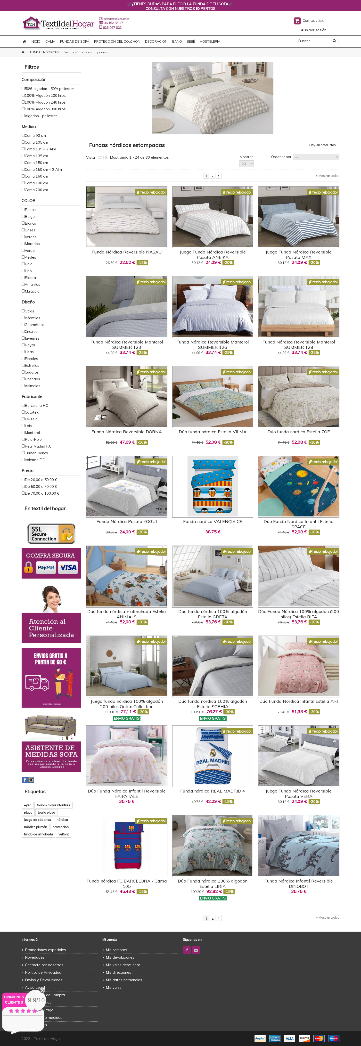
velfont (63, 834)
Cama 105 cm (36, 142)
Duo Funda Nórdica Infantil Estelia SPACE (299, 524)
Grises (30, 230)
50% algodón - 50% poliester (49, 88)
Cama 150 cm (36, 162)
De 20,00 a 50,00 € (41, 479)
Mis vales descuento (123, 965)
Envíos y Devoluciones (43, 980)
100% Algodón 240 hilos (45, 102)
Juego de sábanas (37, 820)
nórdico (62, 820)
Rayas (30, 345)
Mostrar (246, 157)
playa (28, 812)
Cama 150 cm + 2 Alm (43, 169)
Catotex (32, 412)
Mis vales (114, 987)
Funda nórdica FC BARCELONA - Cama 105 (127, 883)
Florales (31, 358)
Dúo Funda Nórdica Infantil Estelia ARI (298, 701)
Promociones (36, 1025)
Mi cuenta (109, 939)
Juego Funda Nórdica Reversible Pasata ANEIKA (213, 254)
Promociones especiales (45, 950)
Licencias (32, 379)
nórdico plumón (35, 827)
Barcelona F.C (36, 405)
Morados (32, 243)
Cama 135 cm (36, 156)
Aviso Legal (35, 987)
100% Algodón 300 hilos (45, 109)
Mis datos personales (124, 980)
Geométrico (34, 324)
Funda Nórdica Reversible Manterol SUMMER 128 (299, 344)
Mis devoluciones (120, 957)
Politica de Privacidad (43, 972)
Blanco (30, 223)
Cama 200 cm (36, 190)
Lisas (29, 352)
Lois (28, 426)
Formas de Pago (39, 1010)
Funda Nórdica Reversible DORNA (126, 431)
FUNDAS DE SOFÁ (74, 41)
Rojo (29, 264)
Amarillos (32, 284)
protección (61, 827)
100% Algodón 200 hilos (45, 95)
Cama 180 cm (36, 183)
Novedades (35, 957)
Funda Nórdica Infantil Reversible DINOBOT (298, 883)
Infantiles (32, 318)
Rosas (30, 209)
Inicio (36, 41)
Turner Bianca (36, 453)
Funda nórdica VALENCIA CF (212, 521)
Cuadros (32, 372)
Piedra (30, 277)
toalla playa (46, 812)
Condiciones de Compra (45, 995)
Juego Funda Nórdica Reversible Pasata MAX (299, 254)
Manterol (32, 432)
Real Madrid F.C (38, 446)
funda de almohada (38, 834)
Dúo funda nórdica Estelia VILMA (212, 431)
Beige (30, 216)
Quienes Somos (38, 1002)
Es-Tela (31, 419)
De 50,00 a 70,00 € (41, 486)
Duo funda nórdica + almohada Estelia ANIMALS (126, 614)
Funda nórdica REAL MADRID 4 (212, 791)
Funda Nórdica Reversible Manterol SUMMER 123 (126, 344)
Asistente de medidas (43, 1017)
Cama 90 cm (35, 135)
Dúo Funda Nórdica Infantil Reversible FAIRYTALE (127, 793)
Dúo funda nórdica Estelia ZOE (299, 431)
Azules (30, 257)
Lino (28, 271)
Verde (30, 250)
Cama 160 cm (36, 176)
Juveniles (32, 338)
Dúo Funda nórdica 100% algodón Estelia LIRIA (212, 883)
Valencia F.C (35, 460)
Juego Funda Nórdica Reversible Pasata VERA (299, 793)
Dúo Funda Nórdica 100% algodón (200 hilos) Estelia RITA (298, 614)
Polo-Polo (33, 439)
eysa (27, 805)
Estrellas (32, 365)
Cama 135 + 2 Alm (40, 149)
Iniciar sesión (313, 30)
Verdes (31, 237)
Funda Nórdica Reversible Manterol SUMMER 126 (212, 344)
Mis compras (116, 950)
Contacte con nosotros (44, 965)
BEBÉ (191, 41)
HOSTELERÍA (210, 41)
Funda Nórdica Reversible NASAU (127, 252)
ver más (29, 1029)
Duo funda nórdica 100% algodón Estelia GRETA (212, 614)
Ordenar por (281, 157)
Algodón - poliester (41, 116)
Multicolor (33, 291)
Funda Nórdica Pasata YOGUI (127, 521)
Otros (29, 311)
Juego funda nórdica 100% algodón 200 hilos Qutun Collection (127, 703)
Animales (32, 386)
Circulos (31, 331)
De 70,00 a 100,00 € (42, 493)
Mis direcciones (118, 972)
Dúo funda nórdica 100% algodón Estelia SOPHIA (212, 703)
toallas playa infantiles (53, 805)
